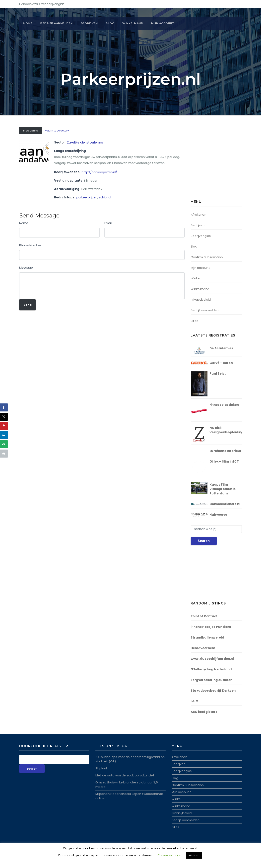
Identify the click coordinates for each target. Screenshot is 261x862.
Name (23, 223)
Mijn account (162, 23)
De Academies (221, 348)
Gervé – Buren (221, 363)
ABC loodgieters (204, 712)
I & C (194, 701)
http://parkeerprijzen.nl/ (99, 172)
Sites (194, 321)
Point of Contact (204, 616)
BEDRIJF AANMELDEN (56, 23)
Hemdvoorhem (203, 648)
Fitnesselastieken (224, 405)
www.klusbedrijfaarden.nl (212, 659)
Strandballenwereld (207, 637)
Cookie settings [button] (169, 855)
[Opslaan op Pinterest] (4, 426)
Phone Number (30, 245)
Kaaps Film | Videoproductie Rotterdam (222, 488)
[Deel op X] (4, 417)
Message (26, 267)
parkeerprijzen (86, 197)
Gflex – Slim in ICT (224, 461)
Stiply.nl (101, 768)
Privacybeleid (201, 299)
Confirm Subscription (207, 257)
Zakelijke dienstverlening (85, 142)
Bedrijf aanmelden (205, 310)
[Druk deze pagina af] (4, 454)
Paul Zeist (217, 373)
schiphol (105, 197)
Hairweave (218, 514)
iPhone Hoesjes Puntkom (211, 627)
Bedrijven (89, 23)
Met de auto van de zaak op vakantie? (124, 775)
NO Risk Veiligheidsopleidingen (228, 430)
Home (27, 23)
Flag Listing (30, 130)
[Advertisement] (216, 164)
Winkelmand (132, 23)
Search (204, 541)
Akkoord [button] (193, 855)
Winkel (195, 278)
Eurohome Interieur (225, 451)
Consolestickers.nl (224, 504)
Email (108, 223)
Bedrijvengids (201, 236)
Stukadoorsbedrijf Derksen (213, 690)
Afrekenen (198, 214)
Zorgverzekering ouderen (212, 680)
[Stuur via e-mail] (4, 444)
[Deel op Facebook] (4, 407)
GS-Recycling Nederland (211, 669)
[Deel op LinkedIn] (4, 435)
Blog (110, 23)
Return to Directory (57, 130)
